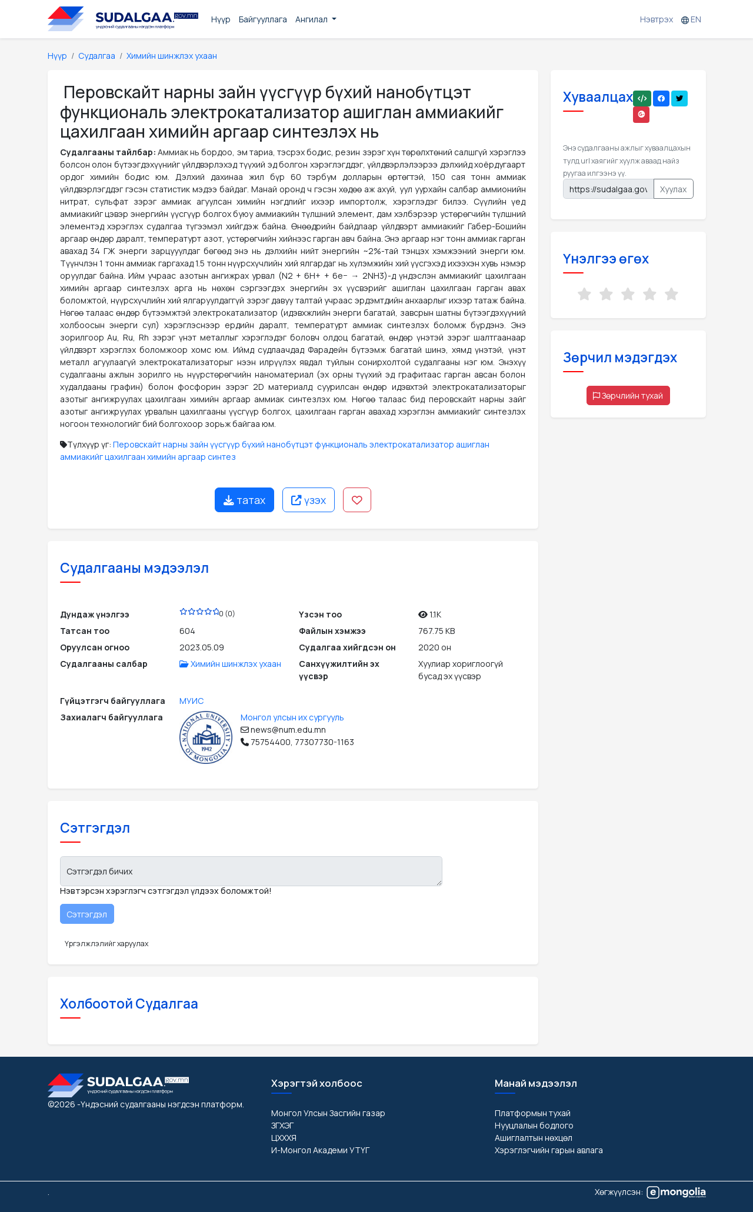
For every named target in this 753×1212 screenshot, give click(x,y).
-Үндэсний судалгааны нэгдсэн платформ (159, 1104)
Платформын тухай (533, 1112)
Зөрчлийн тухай (628, 395)
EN (691, 19)
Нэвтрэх (656, 19)
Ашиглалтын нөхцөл (533, 1137)
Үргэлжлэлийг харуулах (106, 944)
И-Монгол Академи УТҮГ (320, 1150)
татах (244, 500)
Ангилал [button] (312, 19)
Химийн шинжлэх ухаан (171, 55)
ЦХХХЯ (283, 1137)
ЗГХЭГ (282, 1125)
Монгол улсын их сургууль (292, 717)
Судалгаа (96, 55)
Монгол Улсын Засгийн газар (328, 1112)
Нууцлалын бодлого (534, 1125)
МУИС (191, 700)
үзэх (308, 500)
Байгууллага (263, 19)
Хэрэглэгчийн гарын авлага (549, 1150)
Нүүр (221, 19)
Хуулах (673, 189)
